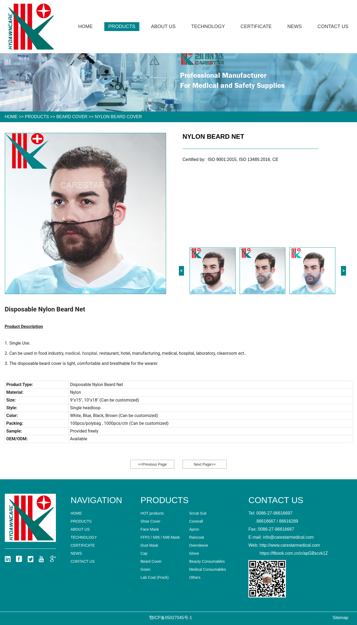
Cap (144, 553)
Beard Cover (71, 116)
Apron (194, 529)
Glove (194, 553)
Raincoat (196, 537)
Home (85, 26)
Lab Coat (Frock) (155, 577)
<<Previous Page (152, 464)
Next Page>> (205, 464)
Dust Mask (149, 545)
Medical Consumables (207, 569)
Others (194, 577)
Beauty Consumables (207, 561)
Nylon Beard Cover (118, 116)
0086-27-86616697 (274, 513)
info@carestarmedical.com (288, 537)
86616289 (288, 521)
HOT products (152, 513)
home (76, 513)
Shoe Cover (150, 521)
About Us (163, 26)
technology (208, 26)
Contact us (332, 26)
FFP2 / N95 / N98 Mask (160, 537)
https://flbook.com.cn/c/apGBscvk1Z (294, 553)
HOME (11, 116)
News (294, 26)
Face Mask (150, 529)
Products (121, 26)
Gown (146, 569)
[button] (343, 271)
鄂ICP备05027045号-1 (170, 617)
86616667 (265, 521)
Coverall (196, 521)
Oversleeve (198, 545)
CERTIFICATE (256, 26)
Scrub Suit (197, 513)
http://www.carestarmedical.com (290, 545)
